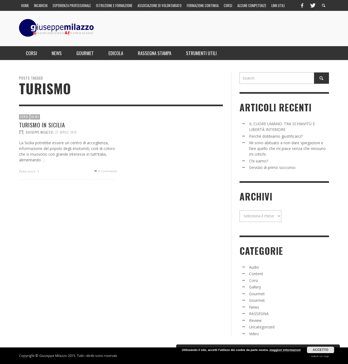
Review (255, 320)
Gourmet (257, 293)
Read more (29, 172)
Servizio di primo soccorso (272, 167)
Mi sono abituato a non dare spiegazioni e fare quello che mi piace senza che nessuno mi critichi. (287, 148)
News (35, 117)
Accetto (320, 350)
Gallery (255, 287)
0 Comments (105, 171)
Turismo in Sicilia (42, 125)
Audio (254, 267)
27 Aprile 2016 (66, 132)
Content (256, 273)
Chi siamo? (258, 161)
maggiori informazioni (285, 350)
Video (254, 333)
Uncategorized (262, 327)
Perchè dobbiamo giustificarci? (276, 136)
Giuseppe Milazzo (39, 132)
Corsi (24, 117)
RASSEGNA (259, 313)
